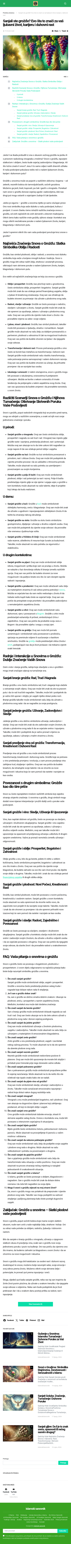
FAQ (17, 1515)
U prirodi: (20, 94)
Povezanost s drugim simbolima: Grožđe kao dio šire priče (36, 122)
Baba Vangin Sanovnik (60, 1517)
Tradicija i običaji (9, 1519)
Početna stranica (8, 13)
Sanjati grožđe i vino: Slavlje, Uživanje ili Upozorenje (35, 125)
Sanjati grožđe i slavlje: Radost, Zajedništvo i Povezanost (37, 134)
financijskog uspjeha (12, 877)
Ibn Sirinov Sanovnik (55, 1515)
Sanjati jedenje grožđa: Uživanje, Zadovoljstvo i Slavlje (36, 113)
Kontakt (42, 1522)
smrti (10, 645)
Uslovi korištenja (31, 1522)
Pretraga (6, 1459)
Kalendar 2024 (49, 1519)
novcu (62, 590)
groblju (32, 641)
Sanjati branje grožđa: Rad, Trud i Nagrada (32, 110)
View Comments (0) (35, 1304)
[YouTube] (14, 1493)
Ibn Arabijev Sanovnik (27, 1517)
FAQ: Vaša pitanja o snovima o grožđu (28, 138)
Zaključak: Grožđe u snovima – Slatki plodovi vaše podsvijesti (37, 141)
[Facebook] (6, 1493)
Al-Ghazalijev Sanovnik (11, 1517)
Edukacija (24, 1515)
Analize (19, 1519)
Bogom (40, 613)
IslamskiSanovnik (44, 1357)
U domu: (20, 97)
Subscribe (62, 1531)
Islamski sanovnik (39, 1526)
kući (39, 504)
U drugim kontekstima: (25, 100)
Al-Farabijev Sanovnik (44, 1517)
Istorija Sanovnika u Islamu (38, 1515)
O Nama (11, 1515)
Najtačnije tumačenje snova (33, 1519)
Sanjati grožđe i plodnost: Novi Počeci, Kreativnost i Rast (37, 131)
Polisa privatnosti (61, 1519)
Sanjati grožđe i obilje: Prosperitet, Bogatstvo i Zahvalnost (37, 128)
